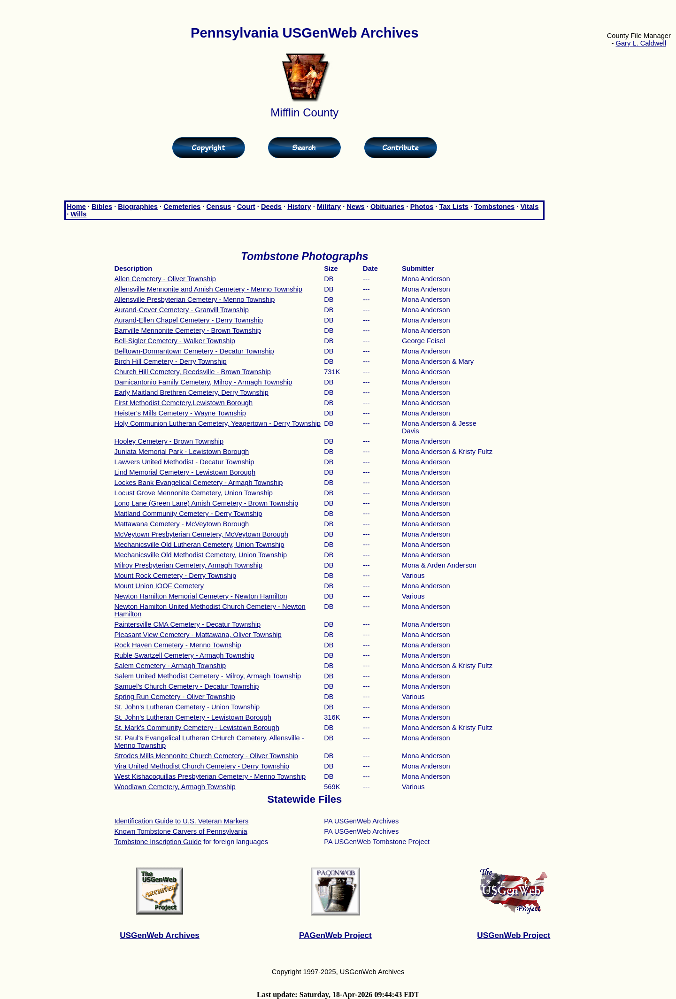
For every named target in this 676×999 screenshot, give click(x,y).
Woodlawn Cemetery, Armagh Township (174, 787)
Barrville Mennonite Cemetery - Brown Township (187, 330)
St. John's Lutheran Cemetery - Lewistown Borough (192, 717)
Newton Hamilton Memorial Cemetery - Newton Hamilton (200, 596)
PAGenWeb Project (335, 935)
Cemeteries (181, 206)
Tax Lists (454, 206)
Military (329, 206)
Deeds (271, 206)
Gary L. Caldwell (641, 43)
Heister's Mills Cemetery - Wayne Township (180, 413)
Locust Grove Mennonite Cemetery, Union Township (193, 493)
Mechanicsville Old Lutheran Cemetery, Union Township (199, 544)
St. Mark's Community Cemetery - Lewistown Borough (196, 727)
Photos (422, 206)
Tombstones (494, 206)
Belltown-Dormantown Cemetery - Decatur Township (194, 351)
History (299, 206)
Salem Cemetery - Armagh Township (170, 665)
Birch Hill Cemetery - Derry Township (170, 361)
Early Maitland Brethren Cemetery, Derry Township (191, 392)
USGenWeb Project (513, 935)
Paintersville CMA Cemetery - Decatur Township (187, 624)
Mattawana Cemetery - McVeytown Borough (181, 524)
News (355, 206)
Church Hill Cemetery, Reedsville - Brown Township (192, 372)
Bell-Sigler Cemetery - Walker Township (174, 341)
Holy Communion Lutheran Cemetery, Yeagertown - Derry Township (217, 423)
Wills (78, 214)
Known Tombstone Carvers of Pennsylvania (180, 831)
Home (76, 206)
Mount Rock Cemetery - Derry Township (175, 575)
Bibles (102, 206)
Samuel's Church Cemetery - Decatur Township (186, 686)
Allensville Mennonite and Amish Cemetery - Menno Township (208, 289)
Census (218, 206)
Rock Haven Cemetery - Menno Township (177, 645)
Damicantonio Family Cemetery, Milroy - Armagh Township (203, 382)
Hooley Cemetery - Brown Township (168, 441)
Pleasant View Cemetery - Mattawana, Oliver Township (197, 634)
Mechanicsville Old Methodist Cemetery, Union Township (200, 555)
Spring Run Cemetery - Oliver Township (174, 696)
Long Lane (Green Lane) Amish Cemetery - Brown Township (206, 503)
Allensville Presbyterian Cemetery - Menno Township (194, 299)
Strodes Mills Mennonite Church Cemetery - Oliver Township (206, 756)
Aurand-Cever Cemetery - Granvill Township (181, 310)
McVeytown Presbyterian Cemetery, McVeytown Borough (201, 534)
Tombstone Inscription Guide (157, 841)
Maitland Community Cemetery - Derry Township (188, 513)
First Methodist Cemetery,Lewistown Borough (183, 403)
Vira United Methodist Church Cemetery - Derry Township (201, 766)
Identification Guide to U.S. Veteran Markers (181, 821)
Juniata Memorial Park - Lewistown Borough (181, 451)
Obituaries (387, 206)
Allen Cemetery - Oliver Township (164, 279)
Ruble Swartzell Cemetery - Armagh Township (184, 655)
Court (246, 206)
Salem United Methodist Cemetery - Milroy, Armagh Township (207, 676)
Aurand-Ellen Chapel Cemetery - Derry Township (188, 320)
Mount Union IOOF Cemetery (159, 586)
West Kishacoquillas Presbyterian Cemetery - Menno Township (210, 776)
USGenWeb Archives (160, 935)
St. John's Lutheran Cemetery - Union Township (187, 707)
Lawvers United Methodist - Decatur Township (184, 462)
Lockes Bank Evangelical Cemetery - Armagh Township (198, 482)
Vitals (529, 206)
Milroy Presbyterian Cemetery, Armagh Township (188, 565)
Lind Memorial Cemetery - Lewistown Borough (184, 472)
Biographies (138, 206)
